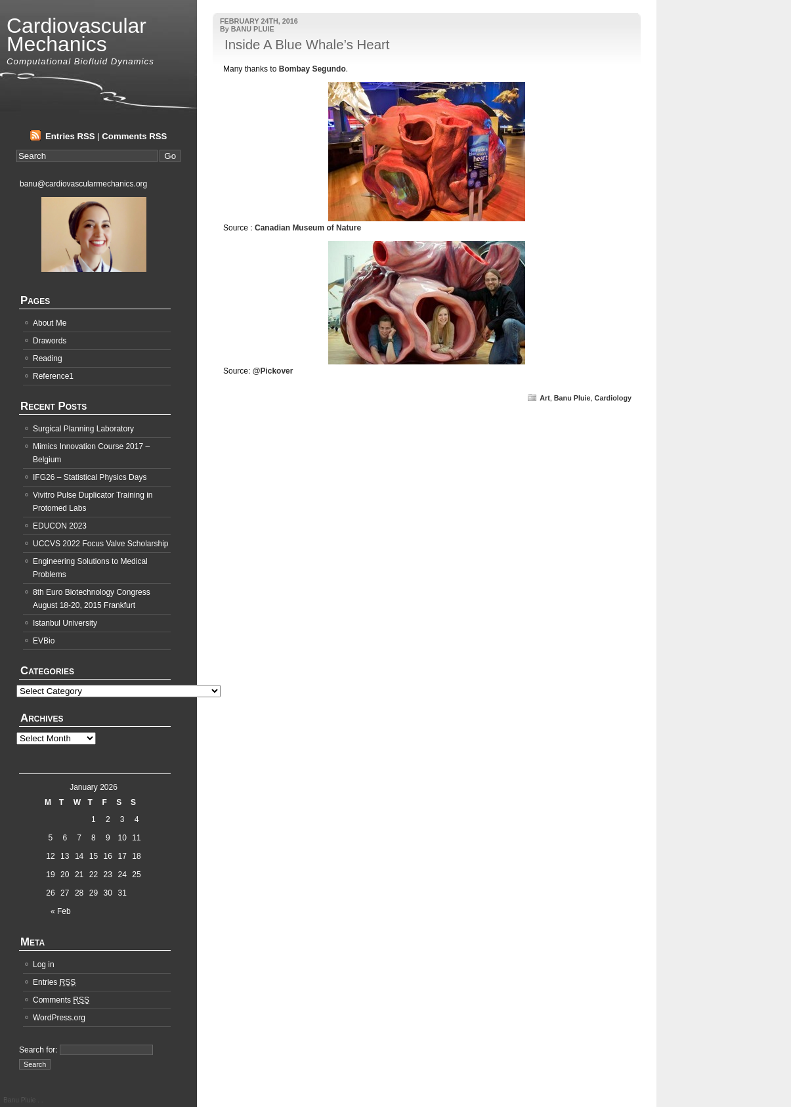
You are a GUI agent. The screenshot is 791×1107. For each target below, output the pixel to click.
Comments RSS (134, 136)
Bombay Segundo (312, 69)
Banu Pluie (572, 398)
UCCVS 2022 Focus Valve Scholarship (101, 543)
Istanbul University (65, 623)
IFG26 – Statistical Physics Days (89, 477)
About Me (49, 323)
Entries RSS (70, 136)
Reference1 (53, 376)
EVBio (43, 640)
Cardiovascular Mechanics (76, 35)
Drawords (49, 340)
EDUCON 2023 (60, 526)
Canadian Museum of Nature (308, 227)
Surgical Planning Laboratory (83, 428)
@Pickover (273, 371)
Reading (47, 358)
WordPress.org (59, 1017)
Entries (54, 982)
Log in (43, 964)
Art (545, 398)
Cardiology (613, 398)
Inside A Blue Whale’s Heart (306, 44)
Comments (61, 1000)
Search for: (38, 1049)
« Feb (61, 911)
